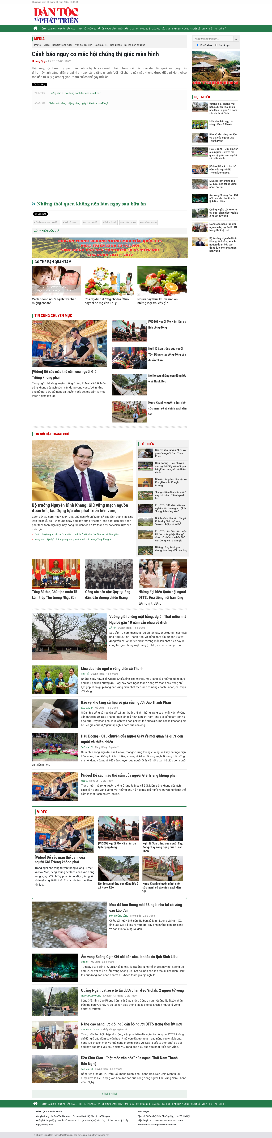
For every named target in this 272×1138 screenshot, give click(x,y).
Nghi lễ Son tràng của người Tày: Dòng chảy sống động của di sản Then (167, 354)
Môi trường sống (118, 915)
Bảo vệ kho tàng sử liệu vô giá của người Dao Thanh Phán (170, 453)
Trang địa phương (180, 29)
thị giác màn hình (91, 222)
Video (47, 45)
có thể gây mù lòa (149, 222)
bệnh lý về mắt (110, 222)
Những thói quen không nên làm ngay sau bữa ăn (91, 204)
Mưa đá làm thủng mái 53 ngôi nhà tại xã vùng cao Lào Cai (223, 184)
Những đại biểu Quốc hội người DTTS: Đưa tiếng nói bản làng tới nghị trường (162, 598)
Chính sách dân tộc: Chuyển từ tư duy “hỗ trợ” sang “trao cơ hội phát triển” (171, 521)
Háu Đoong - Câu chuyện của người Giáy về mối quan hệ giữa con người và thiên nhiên (171, 468)
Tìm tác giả (224, 45)
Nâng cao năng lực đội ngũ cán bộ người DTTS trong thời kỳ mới (131, 1024)
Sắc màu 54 (72, 29)
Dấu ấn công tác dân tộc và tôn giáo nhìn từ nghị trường (171, 482)
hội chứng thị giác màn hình (47, 222)
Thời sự (43, 29)
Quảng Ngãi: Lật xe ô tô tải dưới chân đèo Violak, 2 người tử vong (132, 990)
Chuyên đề (195, 29)
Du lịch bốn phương (134, 45)
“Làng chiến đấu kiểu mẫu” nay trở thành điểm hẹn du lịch (170, 495)
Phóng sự (91, 29)
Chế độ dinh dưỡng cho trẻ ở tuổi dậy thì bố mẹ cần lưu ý (107, 301)
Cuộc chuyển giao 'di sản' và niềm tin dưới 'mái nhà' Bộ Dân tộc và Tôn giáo (76, 534)
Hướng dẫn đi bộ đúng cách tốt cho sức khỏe (75, 93)
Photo (37, 45)
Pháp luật (123, 29)
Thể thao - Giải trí (217, 29)
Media (204, 29)
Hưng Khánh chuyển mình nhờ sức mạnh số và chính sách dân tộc (167, 408)
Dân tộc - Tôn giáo (56, 29)
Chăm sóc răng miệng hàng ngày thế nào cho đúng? (78, 103)
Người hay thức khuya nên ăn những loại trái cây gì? (157, 301)
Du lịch (85, 961)
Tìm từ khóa (206, 45)
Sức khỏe (166, 29)
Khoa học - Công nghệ (140, 29)
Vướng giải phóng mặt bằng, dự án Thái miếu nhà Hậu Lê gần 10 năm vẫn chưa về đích (223, 108)
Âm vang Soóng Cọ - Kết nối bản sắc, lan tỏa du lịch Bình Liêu (129, 956)
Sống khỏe (116, 45)
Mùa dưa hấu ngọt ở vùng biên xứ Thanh (112, 668)
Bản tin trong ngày (62, 45)
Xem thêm (109, 1094)
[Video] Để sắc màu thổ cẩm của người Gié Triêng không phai (129, 775)
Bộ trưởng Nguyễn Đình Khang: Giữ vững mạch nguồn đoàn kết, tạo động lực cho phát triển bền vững (80, 508)
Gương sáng (111, 29)
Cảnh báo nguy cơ (71, 222)
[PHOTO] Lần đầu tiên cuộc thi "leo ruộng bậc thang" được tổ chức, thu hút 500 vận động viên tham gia (170, 536)
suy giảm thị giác (129, 222)
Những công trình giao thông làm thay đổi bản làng (171, 549)
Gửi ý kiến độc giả (46, 230)
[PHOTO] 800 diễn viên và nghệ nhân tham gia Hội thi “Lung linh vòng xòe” (170, 508)
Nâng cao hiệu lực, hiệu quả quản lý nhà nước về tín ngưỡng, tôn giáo (73, 539)
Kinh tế (82, 29)
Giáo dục (156, 29)
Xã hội (101, 29)
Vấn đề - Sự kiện (83, 45)
